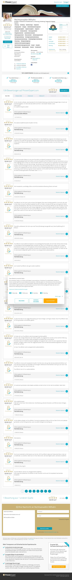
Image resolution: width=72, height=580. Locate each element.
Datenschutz (62, 575)
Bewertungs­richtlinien (48, 575)
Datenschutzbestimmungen (26, 290)
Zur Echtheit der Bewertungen (7, 37)
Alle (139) (7, 96)
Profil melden (31, 539)
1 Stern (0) (64, 96)
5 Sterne (60, 24)
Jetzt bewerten (7, 41)
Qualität (50, 37)
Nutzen (50, 39)
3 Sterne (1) (41, 96)
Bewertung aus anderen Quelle (7, 33)
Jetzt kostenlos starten (58, 566)
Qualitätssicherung (56, 575)
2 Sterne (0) (53, 96)
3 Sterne (60, 27)
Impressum (17, 290)
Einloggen (66, 2)
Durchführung (52, 43)
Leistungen (51, 41)
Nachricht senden (44, 528)
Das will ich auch (58, 2)
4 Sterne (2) (30, 96)
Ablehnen (21, 301)
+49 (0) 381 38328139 (21, 63)
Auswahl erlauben (36, 301)
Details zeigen (52, 297)
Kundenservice (52, 49)
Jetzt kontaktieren (63, 6)
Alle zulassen (50, 301)
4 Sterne (60, 26)
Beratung (51, 45)
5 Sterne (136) (18, 96)
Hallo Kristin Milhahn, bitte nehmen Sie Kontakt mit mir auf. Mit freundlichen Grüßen (19, 521)
